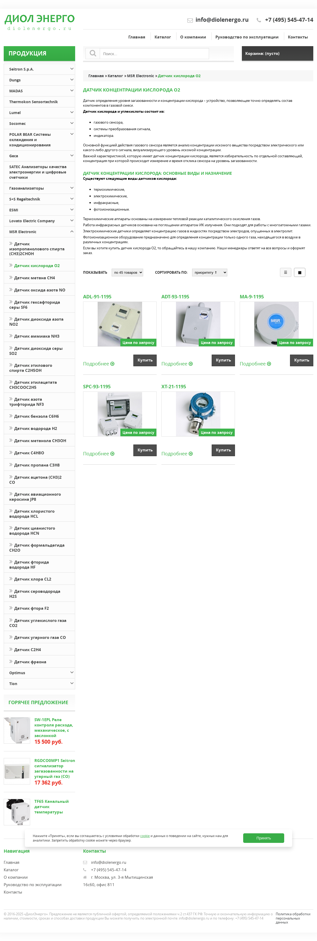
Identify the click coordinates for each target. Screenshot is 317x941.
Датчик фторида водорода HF (29, 564)
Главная (136, 37)
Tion (42, 682)
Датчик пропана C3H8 (34, 464)
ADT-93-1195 (175, 297)
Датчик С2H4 (25, 649)
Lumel (42, 111)
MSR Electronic (42, 231)
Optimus (42, 672)
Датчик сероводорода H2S (34, 593)
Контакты (298, 37)
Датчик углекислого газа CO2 (37, 622)
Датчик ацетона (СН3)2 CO (35, 479)
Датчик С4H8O (26, 452)
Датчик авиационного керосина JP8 (35, 496)
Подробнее (98, 363)
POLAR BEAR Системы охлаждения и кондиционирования (42, 138)
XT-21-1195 (173, 387)
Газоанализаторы (42, 187)
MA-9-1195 (252, 297)
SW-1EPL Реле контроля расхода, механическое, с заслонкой (53, 727)
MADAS (42, 90)
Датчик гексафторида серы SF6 (34, 304)
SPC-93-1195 (97, 387)
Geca (42, 155)
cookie (145, 836)
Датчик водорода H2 (33, 428)
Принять (263, 838)
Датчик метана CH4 (32, 277)
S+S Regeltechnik (42, 198)
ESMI (42, 209)
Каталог (163, 37)
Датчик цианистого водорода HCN (32, 530)
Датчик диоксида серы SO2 (36, 350)
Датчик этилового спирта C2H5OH (30, 367)
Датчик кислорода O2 (34, 265)
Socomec (42, 122)
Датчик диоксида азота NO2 (36, 321)
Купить (145, 360)
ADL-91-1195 (97, 297)
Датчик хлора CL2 (30, 578)
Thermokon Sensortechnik (33, 101)
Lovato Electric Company (42, 220)
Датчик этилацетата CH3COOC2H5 (33, 384)
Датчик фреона (27, 661)
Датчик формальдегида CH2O (37, 547)
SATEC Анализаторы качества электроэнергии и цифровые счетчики (37, 172)
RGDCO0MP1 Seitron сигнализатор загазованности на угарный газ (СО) (54, 768)
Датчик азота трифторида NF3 (26, 401)
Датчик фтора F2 (29, 607)
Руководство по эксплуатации (247, 37)
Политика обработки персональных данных (293, 918)
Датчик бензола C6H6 (34, 415)
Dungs (42, 79)
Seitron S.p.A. (42, 68)
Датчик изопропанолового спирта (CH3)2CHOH (37, 248)
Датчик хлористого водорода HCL (32, 513)
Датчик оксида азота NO (37, 289)
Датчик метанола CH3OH (37, 440)
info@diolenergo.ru (222, 20)
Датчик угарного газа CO (37, 637)
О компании (193, 37)
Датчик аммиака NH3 (34, 335)
